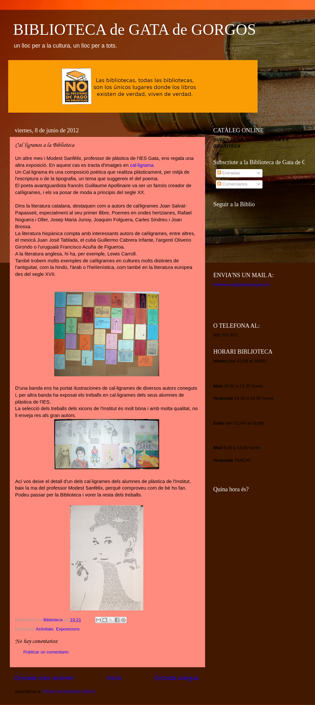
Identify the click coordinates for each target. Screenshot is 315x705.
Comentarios (232, 184)
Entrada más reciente (44, 677)
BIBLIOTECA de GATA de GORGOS (134, 29)
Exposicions (68, 629)
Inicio (114, 677)
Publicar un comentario (46, 652)
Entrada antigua (177, 677)
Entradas (228, 172)
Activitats (44, 629)
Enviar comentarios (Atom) (69, 691)
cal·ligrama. (142, 165)
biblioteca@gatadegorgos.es (241, 284)
